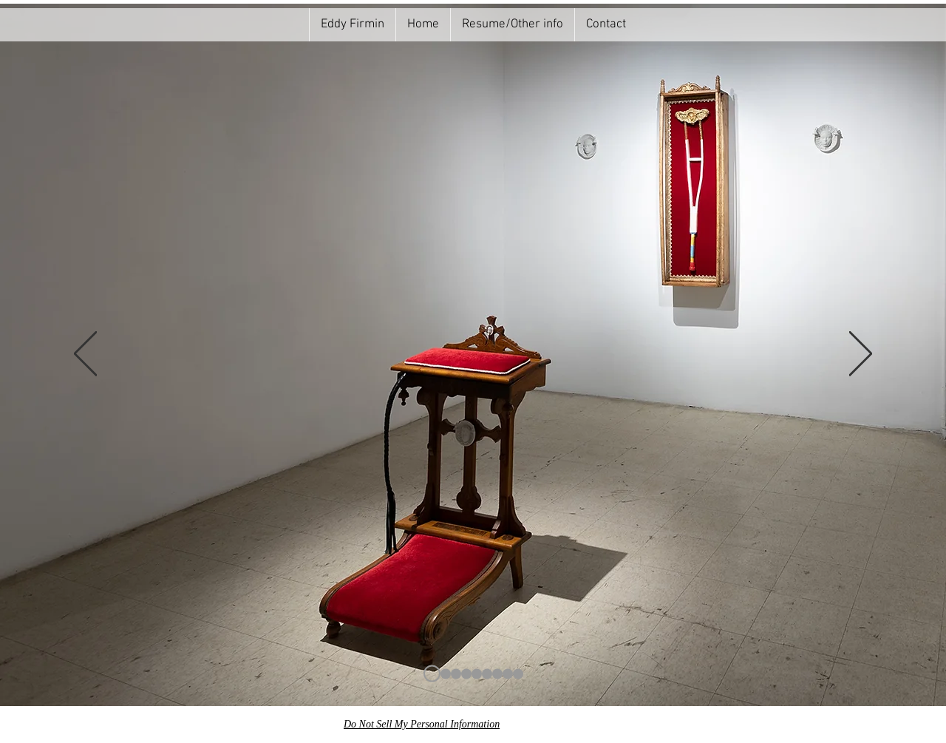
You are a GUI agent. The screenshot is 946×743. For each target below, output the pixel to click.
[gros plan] (456, 673)
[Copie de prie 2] (508, 673)
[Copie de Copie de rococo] (487, 673)
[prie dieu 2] (445, 673)
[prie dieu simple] (497, 673)
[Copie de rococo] (477, 673)
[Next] (860, 355)
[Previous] (85, 355)
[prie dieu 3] (518, 673)
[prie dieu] (431, 673)
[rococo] (466, 673)
